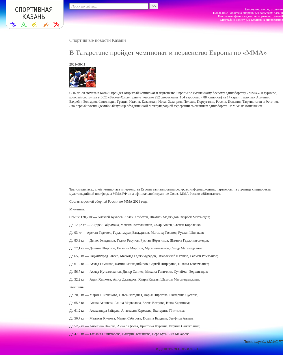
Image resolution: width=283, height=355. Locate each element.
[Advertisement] (145, 148)
